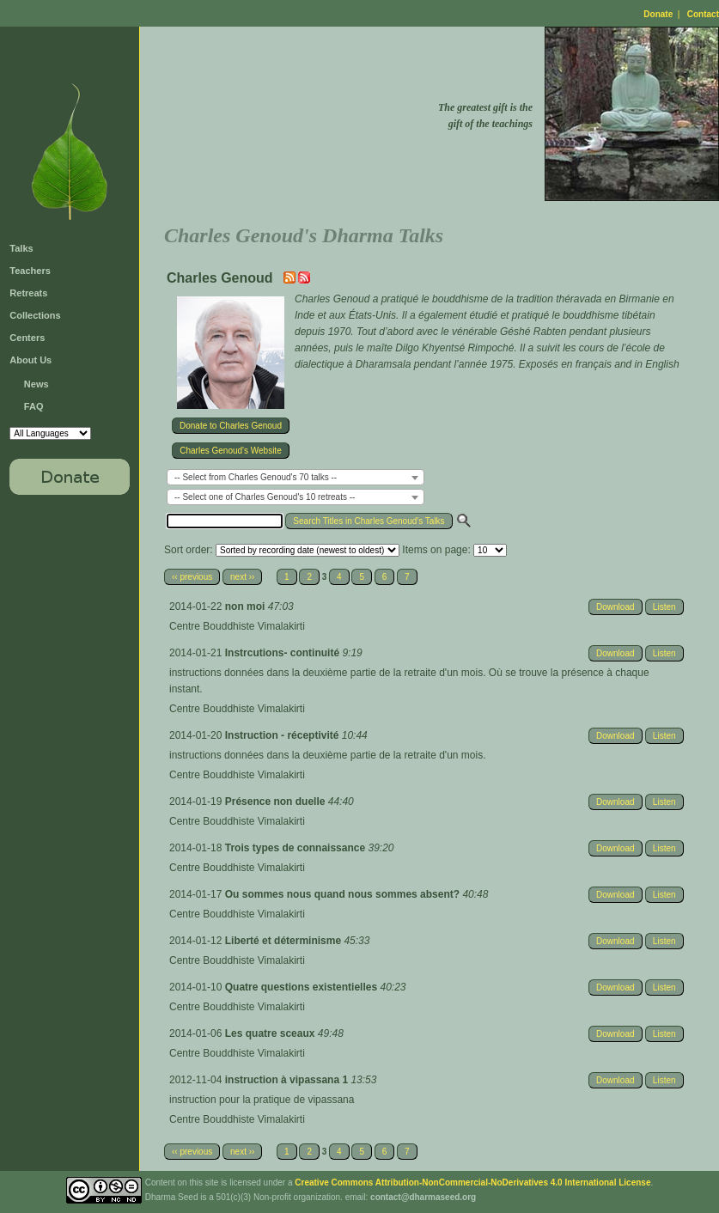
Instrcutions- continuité (284, 653)
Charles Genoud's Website (230, 450)
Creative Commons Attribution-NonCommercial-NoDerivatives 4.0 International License (472, 1182)
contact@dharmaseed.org (423, 1197)
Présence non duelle (276, 801)
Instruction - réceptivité (283, 735)
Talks (21, 248)
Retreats (28, 293)
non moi (246, 606)
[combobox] (295, 477)
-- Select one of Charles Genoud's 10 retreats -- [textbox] (264, 497)
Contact (703, 14)
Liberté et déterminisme (284, 941)
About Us (30, 360)
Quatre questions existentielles (303, 987)
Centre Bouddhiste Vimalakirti (237, 626)
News (36, 384)
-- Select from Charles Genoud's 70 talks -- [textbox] (255, 477)
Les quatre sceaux (271, 1033)
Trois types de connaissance (297, 848)
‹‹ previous (192, 577)
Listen (664, 607)
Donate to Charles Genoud (231, 425)
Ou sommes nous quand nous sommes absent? (344, 894)
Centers (27, 337)
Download (615, 607)
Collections (34, 315)
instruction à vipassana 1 (288, 1080)
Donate (658, 14)
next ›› (242, 577)
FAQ (34, 406)
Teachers (30, 270)
